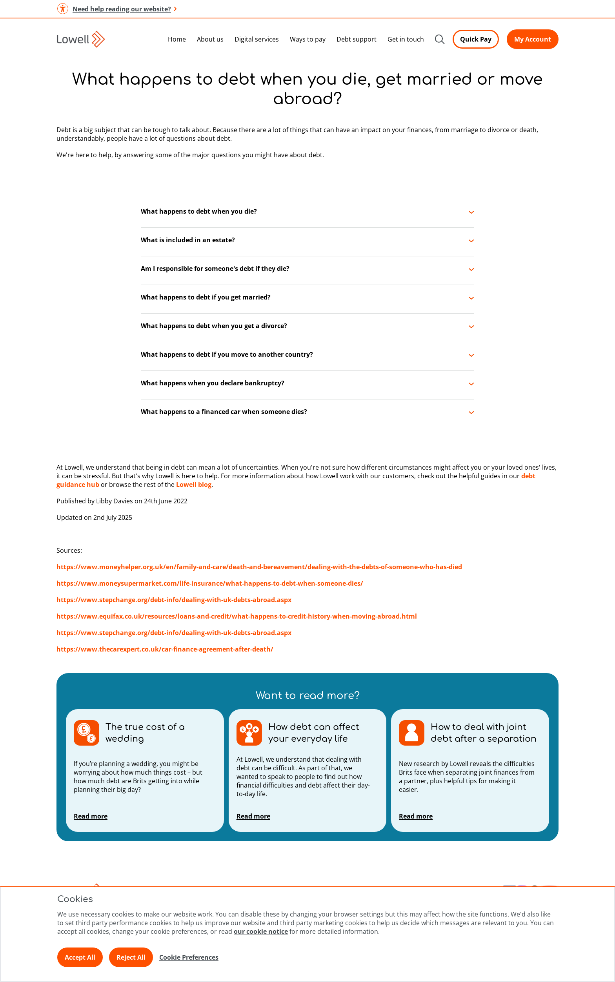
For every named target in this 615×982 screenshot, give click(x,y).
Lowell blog (193, 484)
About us (210, 39)
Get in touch (406, 39)
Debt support (357, 39)
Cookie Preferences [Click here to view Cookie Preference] (188, 957)
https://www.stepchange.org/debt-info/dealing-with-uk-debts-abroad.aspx (173, 599)
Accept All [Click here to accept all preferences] (80, 957)
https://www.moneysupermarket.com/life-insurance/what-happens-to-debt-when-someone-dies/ (209, 583)
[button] (307, 213)
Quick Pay (475, 39)
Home (177, 39)
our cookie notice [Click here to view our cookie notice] (261, 931)
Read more (90, 816)
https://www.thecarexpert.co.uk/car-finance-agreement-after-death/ (164, 649)
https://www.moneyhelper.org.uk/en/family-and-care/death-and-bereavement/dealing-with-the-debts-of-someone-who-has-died (259, 567)
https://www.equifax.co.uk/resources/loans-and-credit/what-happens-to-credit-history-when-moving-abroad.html (236, 616)
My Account (532, 39)
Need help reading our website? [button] (116, 9)
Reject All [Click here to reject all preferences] (131, 957)
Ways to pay (308, 39)
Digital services (257, 39)
